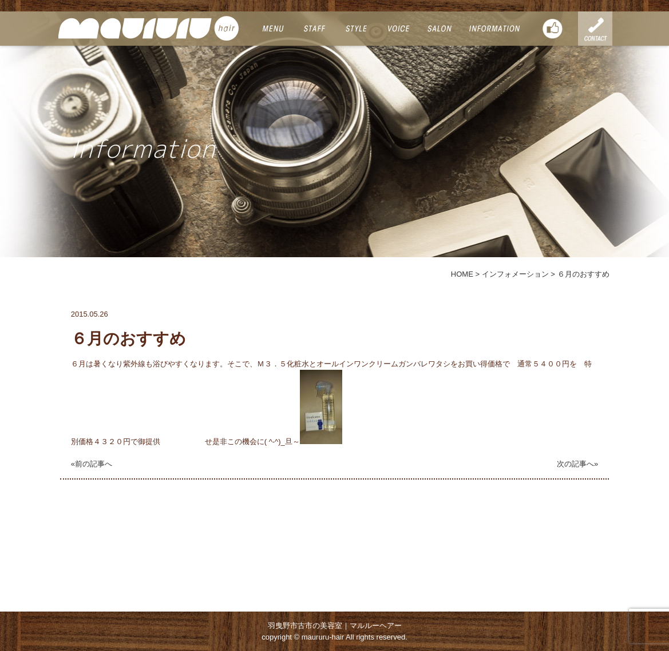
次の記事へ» (577, 464)
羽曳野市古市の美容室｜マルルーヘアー (335, 625)
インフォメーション (515, 274)
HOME (462, 274)
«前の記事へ (91, 464)
